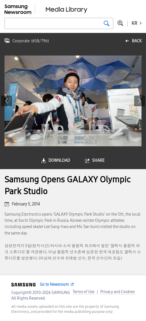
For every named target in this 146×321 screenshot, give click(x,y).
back (136, 41)
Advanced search (120, 23)
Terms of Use (83, 291)
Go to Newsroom (54, 284)
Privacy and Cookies (117, 291)
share (98, 160)
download (59, 160)
